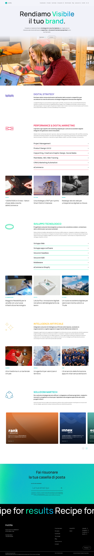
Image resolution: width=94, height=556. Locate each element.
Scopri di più (42, 37)
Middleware (38, 262)
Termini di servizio (33, 554)
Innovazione (59, 3)
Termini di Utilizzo (41, 493)
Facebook (84, 532)
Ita (86, 3)
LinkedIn (84, 528)
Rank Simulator (68, 3)
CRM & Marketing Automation (45, 162)
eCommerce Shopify (42, 267)
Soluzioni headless (41, 253)
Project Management (42, 143)
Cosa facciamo (43, 3)
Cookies (82, 553)
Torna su (86, 547)
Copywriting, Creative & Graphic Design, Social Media (55, 153)
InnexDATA (72, 528)
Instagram (84, 530)
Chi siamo (49, 3)
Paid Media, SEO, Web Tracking (46, 158)
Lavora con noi (78, 3)
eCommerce (38, 167)
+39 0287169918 (9, 536)
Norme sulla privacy (25, 554)
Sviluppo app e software (43, 248)
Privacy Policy (86, 553)
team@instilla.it (8, 535)
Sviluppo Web (39, 243)
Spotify (84, 534)
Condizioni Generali (76, 553)
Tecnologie (57, 536)
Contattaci (52, 37)
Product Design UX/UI (42, 148)
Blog (73, 3)
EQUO (71, 531)
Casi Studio (54, 3)
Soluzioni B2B (39, 258)
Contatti (83, 3)
